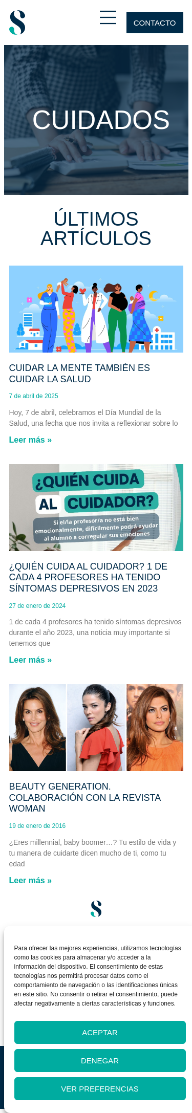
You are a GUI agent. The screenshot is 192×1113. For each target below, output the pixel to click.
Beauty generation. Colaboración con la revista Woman (85, 797)
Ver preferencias (100, 1088)
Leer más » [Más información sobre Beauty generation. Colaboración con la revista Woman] (30, 880)
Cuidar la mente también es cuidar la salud (79, 373)
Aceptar (100, 1032)
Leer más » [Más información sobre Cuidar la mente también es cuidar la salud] (30, 439)
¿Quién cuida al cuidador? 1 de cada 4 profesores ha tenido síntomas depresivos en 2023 (88, 577)
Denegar (100, 1060)
